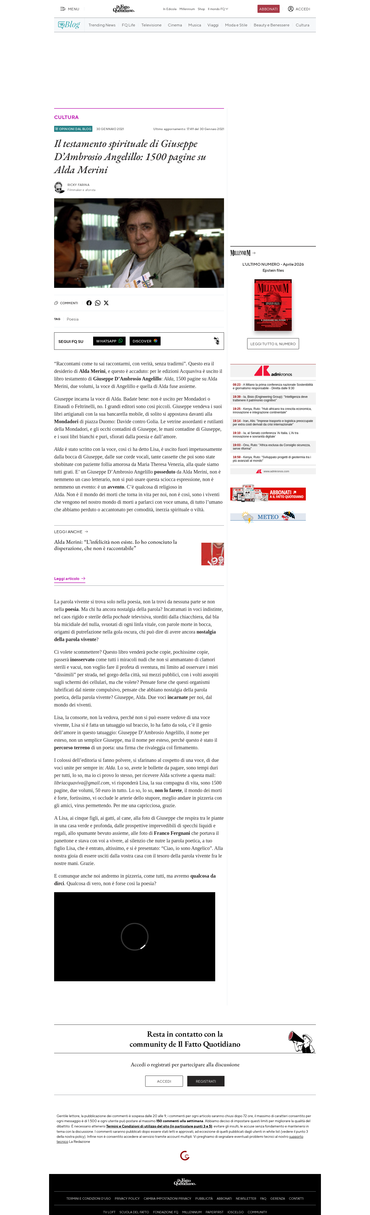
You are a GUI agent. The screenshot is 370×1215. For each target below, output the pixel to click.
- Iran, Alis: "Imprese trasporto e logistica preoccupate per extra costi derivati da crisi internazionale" (273, 422)
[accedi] (299, 9)
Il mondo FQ (218, 9)
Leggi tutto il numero (272, 343)
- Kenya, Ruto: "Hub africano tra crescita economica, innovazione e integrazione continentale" (272, 410)
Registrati (206, 1081)
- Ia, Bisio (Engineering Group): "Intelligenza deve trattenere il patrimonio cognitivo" (270, 398)
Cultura (66, 117)
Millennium (187, 8)
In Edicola (169, 8)
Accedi (164, 1081)
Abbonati (268, 9)
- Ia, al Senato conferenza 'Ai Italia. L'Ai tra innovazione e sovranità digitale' (265, 434)
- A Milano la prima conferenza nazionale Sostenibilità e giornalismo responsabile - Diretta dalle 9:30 (273, 386)
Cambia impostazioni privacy (167, 1198)
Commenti (66, 303)
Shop (201, 8)
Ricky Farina (78, 185)
